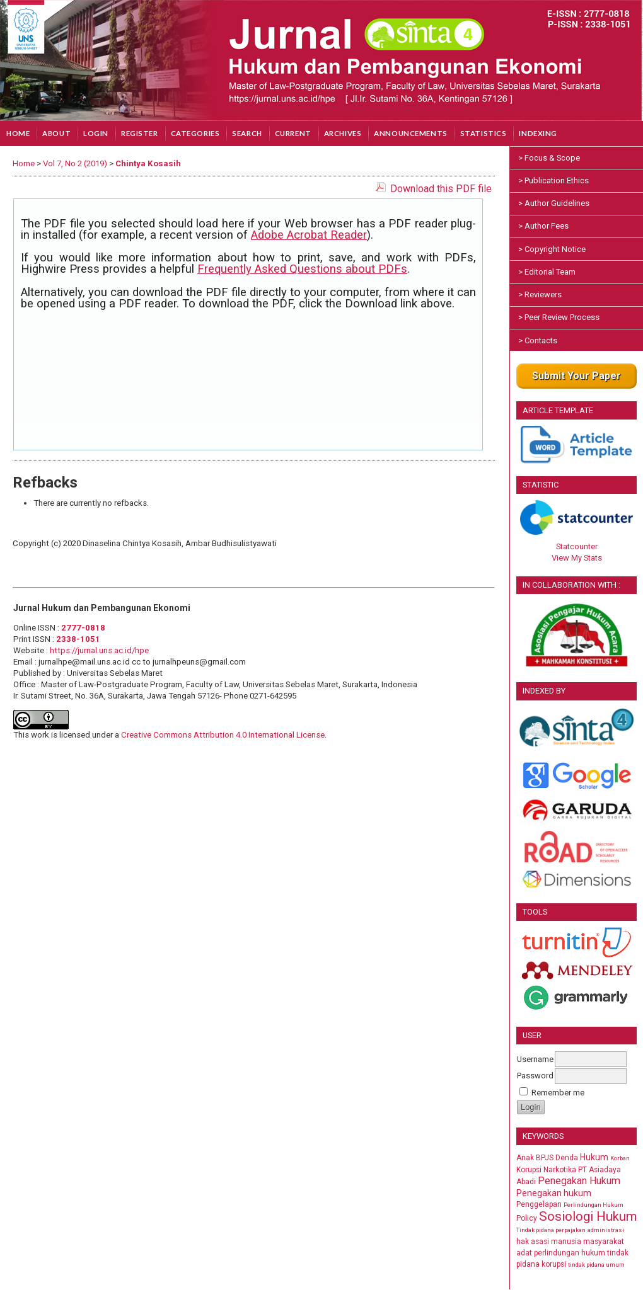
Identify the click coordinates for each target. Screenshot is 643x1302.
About (56, 133)
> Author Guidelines (553, 203)
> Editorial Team (547, 272)
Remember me (557, 1092)
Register (139, 133)
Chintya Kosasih (148, 163)
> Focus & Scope (549, 158)
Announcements (410, 133)
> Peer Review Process (559, 317)
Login (95, 133)
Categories (195, 133)
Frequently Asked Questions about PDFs (302, 269)
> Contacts (537, 340)
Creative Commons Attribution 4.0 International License (223, 735)
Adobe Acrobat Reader (309, 235)
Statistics (483, 133)
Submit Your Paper (576, 376)
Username (535, 1059)
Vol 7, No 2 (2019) (75, 163)
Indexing (538, 133)
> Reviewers (540, 294)
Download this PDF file (441, 189)
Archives (343, 133)
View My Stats (577, 557)
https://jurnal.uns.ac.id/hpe (99, 650)
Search (247, 133)
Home (18, 133)
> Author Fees (543, 226)
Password (535, 1075)
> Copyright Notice (552, 249)
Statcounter (577, 546)
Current (293, 133)
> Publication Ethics (553, 180)
